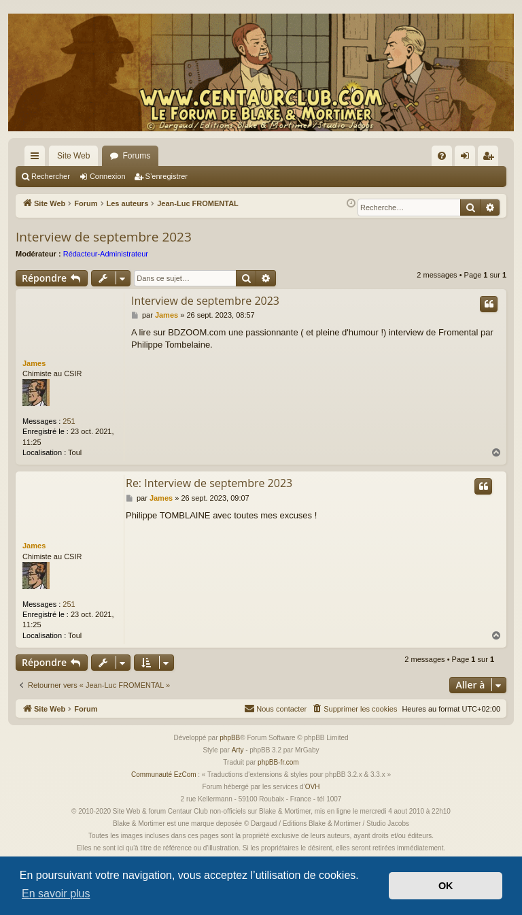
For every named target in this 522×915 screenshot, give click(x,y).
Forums (136, 156)
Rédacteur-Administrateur (105, 254)
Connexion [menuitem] (468, 158)
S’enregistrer (166, 176)
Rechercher (50, 176)
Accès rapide (37, 158)
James (34, 363)
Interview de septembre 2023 (104, 237)
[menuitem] (442, 156)
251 (69, 421)
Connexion (108, 176)
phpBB (230, 738)
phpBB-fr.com (278, 762)
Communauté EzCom (163, 774)
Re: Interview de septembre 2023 (209, 483)
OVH (312, 787)
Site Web (73, 156)
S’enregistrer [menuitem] (491, 158)
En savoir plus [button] (56, 893)
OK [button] (445, 885)
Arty (238, 750)
